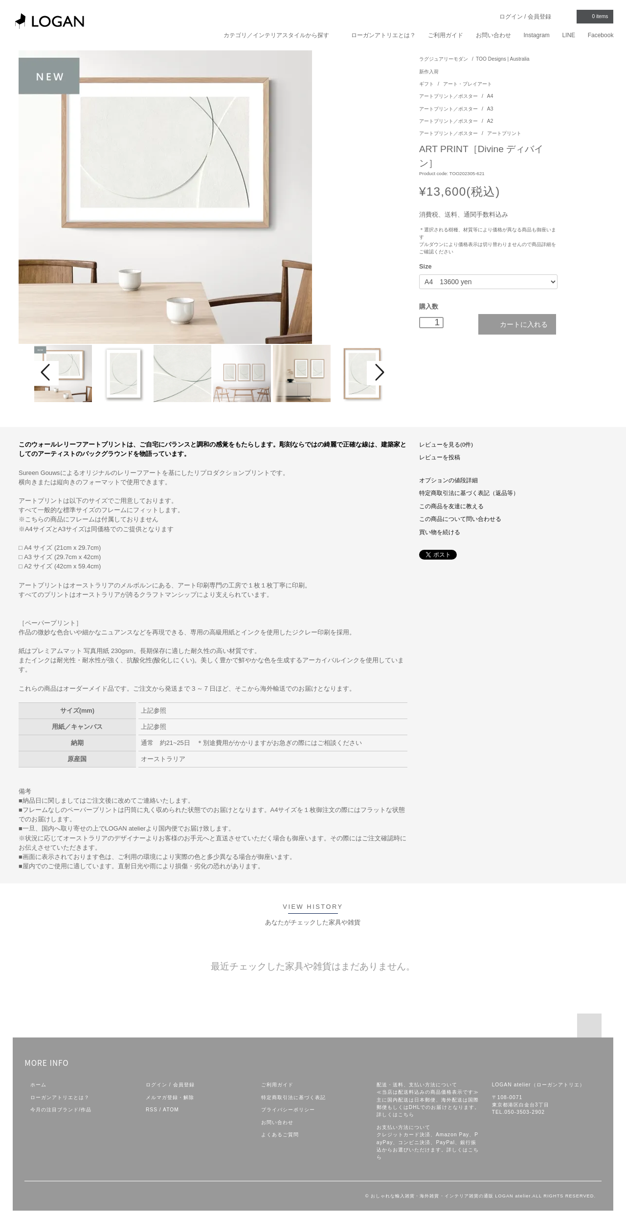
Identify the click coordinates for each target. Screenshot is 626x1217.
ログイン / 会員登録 (525, 16)
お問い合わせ (493, 35)
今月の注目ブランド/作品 (60, 1109)
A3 (490, 109)
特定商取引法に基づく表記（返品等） (469, 493)
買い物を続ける (439, 532)
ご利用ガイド (445, 35)
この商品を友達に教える (451, 506)
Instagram (536, 35)
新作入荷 (429, 71)
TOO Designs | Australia (502, 59)
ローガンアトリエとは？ (383, 35)
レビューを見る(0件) (446, 445)
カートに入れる (517, 324)
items (594, 16)
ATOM (171, 1109)
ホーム (38, 1084)
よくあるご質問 (280, 1134)
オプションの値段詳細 (448, 480)
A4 (490, 96)
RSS (151, 1109)
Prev (46, 373)
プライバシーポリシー (288, 1109)
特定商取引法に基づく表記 (293, 1097)
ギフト (427, 84)
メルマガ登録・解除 (170, 1097)
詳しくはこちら (395, 1114)
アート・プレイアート (467, 84)
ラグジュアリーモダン (443, 59)
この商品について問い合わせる (460, 519)
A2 (490, 121)
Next (379, 373)
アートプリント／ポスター (449, 96)
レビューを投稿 (439, 457)
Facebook (601, 35)
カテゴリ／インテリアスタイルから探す (281, 35)
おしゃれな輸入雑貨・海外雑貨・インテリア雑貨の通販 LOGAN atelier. (451, 1196)
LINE (568, 35)
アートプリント (504, 133)
